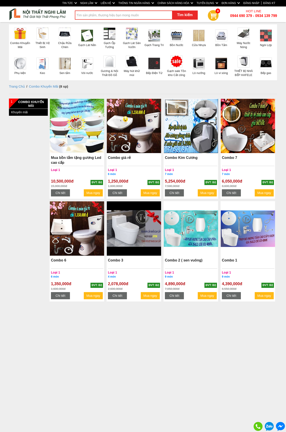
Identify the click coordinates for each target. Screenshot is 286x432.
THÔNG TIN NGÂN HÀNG (136, 3)
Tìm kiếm (185, 15)
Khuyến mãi (19, 112)
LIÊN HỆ (108, 3)
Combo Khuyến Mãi (43, 86)
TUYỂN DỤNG (207, 3)
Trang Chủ (17, 86)
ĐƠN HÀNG (231, 3)
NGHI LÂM (88, 3)
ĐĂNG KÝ (269, 3)
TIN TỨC (69, 3)
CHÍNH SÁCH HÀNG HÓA (175, 3)
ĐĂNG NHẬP (251, 3)
